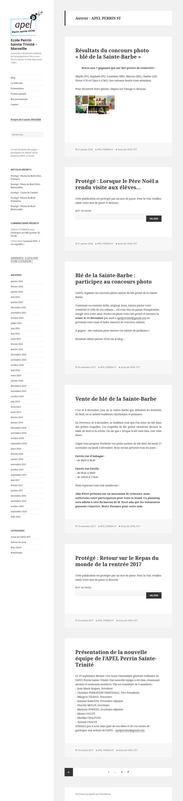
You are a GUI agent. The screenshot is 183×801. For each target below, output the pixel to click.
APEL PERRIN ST (105, 149)
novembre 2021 (18, 312)
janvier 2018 (17, 459)
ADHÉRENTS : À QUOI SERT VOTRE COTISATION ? (24, 260)
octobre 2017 (17, 469)
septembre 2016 (19, 511)
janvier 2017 (17, 490)
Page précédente (69, 772)
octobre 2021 (17, 317)
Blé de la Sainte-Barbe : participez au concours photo (113, 278)
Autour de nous (18, 542)
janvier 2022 (17, 302)
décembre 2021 (18, 307)
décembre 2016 (18, 495)
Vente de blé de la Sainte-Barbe (115, 398)
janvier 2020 (17, 380)
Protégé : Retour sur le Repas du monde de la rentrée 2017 (117, 561)
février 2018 (17, 453)
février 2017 (17, 485)
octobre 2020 (17, 365)
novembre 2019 (18, 391)
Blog (13, 77)
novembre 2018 (18, 433)
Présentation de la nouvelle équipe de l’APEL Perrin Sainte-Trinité (116, 658)
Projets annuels (18, 93)
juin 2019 (15, 401)
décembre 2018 (18, 427)
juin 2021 (15, 328)
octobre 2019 (17, 396)
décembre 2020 (18, 354)
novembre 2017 (18, 464)
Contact (14, 104)
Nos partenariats (19, 99)
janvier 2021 (17, 349)
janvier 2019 (17, 422)
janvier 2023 (17, 291)
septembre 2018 (19, 443)
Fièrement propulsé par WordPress (93, 794)
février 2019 (17, 417)
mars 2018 (16, 448)
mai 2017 (15, 480)
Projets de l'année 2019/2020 (26, 119)
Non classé (16, 547)
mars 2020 (16, 375)
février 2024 (17, 286)
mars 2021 (16, 338)
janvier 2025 (17, 281)
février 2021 (17, 344)
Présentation (17, 88)
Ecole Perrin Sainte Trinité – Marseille (24, 44)
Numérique (16, 552)
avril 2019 (16, 406)
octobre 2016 (17, 506)
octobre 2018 (17, 438)
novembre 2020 (18, 359)
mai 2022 (15, 297)
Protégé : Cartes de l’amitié (24, 192)
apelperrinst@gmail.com (131, 318)
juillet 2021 (16, 323)
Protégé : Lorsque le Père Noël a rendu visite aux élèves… (117, 184)
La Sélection (17, 83)
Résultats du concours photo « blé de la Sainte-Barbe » (112, 53)
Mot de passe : (118, 214)
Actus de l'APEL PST (21, 537)
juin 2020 (15, 370)
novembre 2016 (18, 501)
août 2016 (15, 516)
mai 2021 (15, 333)
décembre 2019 (18, 385)
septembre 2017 (19, 474)
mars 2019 (16, 412)
